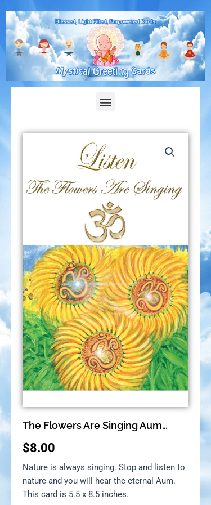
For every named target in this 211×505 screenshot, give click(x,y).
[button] (105, 101)
